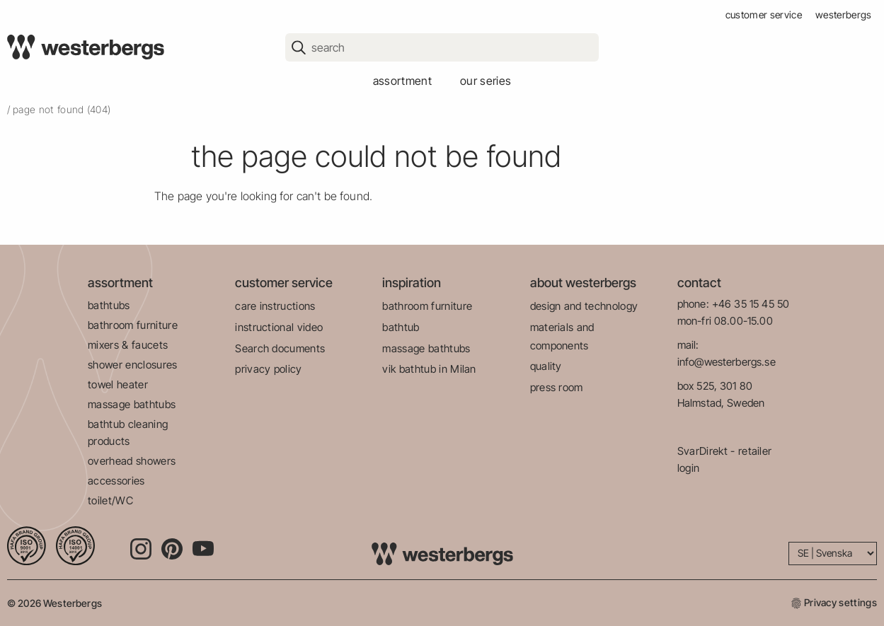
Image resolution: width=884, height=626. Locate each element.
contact (699, 282)
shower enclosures (132, 364)
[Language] (832, 553)
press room (556, 387)
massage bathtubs (132, 404)
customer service (763, 14)
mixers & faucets (128, 345)
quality (546, 366)
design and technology (584, 306)
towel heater (118, 384)
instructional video (279, 327)
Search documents (280, 348)
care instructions (275, 306)
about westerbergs (583, 282)
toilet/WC (110, 500)
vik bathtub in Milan (429, 369)
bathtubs (109, 305)
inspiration (411, 282)
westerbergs (843, 14)
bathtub (400, 327)
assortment (402, 81)
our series (485, 81)
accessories (116, 480)
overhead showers (132, 461)
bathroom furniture (133, 325)
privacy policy (268, 369)
